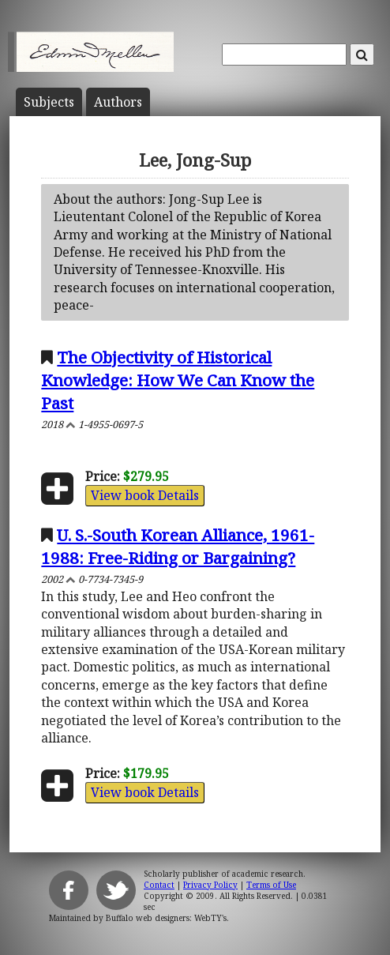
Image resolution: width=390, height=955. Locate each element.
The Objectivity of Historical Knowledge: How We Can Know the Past (177, 380)
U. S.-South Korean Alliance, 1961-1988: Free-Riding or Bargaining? (177, 546)
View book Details (145, 495)
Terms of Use (271, 884)
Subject (49, 102)
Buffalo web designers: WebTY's (166, 917)
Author (118, 102)
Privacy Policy (210, 884)
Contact (159, 884)
